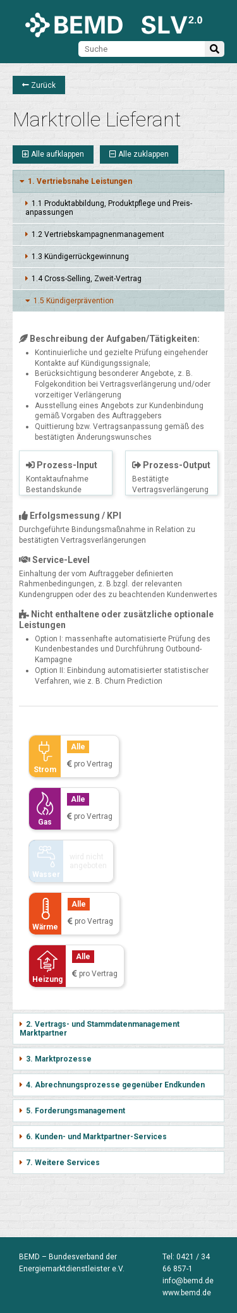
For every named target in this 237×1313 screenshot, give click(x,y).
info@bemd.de (188, 1280)
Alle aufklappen (53, 154)
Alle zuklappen (139, 154)
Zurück (39, 85)
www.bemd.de (186, 1292)
